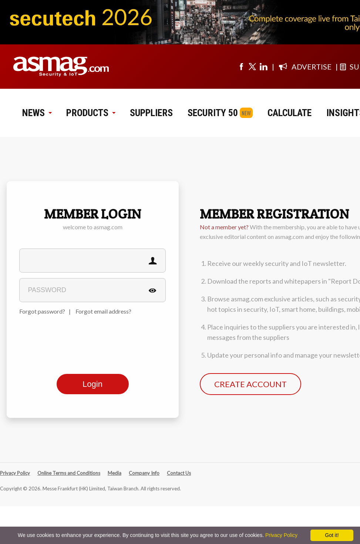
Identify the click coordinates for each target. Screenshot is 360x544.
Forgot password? (42, 311)
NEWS (36, 112)
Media (114, 473)
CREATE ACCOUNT (250, 384)
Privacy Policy (15, 473)
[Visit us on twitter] (252, 66)
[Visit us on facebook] (241, 66)
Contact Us (179, 473)
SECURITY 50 (213, 112)
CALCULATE (290, 112)
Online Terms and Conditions (68, 473)
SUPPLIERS (151, 112)
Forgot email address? (103, 311)
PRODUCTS (90, 112)
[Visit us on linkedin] (263, 66)
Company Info (144, 473)
